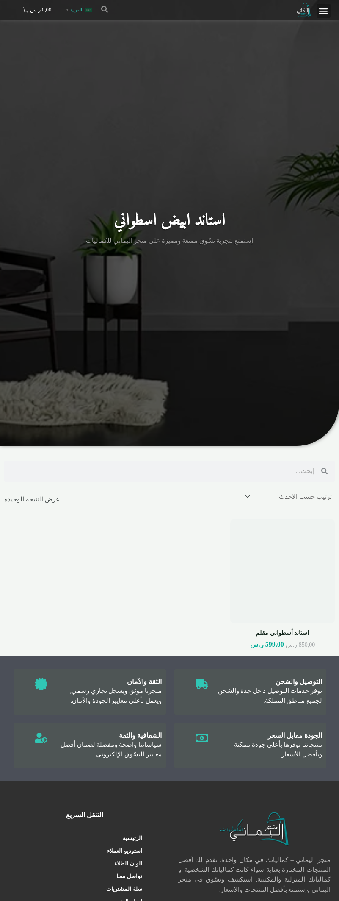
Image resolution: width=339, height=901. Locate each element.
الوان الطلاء (128, 863)
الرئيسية (132, 838)
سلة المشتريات (124, 889)
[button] (324, 11)
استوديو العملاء (124, 851)
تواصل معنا (129, 876)
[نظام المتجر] (289, 496)
